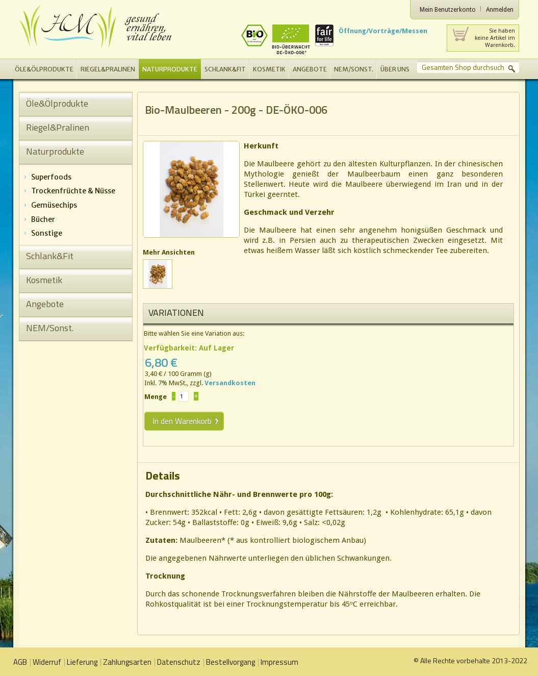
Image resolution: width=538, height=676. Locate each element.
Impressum (279, 662)
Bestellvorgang (230, 662)
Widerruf (47, 662)
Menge (155, 396)
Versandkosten (229, 383)
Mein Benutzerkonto (448, 9)
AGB (20, 662)
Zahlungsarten (127, 662)
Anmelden (500, 9)
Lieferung (82, 662)
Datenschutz (178, 662)
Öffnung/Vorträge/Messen (383, 31)
